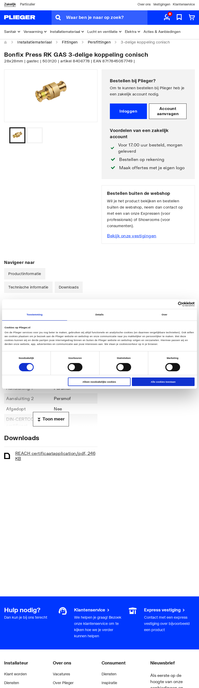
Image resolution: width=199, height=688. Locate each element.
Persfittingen (99, 42)
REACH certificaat (55, 456)
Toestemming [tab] (34, 314)
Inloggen (128, 111)
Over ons (144, 4)
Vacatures (61, 674)
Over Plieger (63, 682)
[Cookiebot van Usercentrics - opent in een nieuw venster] (172, 304)
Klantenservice (184, 4)
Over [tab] (164, 314)
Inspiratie (109, 682)
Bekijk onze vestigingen (132, 235)
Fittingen (70, 42)
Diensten (11, 682)
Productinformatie (24, 273)
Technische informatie (28, 287)
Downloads (69, 287)
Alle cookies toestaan (163, 382)
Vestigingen (161, 4)
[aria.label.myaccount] (167, 17)
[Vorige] (87, 135)
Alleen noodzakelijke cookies (99, 382)
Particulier (27, 4)
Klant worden (15, 674)
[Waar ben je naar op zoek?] (106, 17)
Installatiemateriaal (34, 42)
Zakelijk (10, 4)
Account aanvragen (168, 111)
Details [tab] (99, 314)
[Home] (5, 42)
